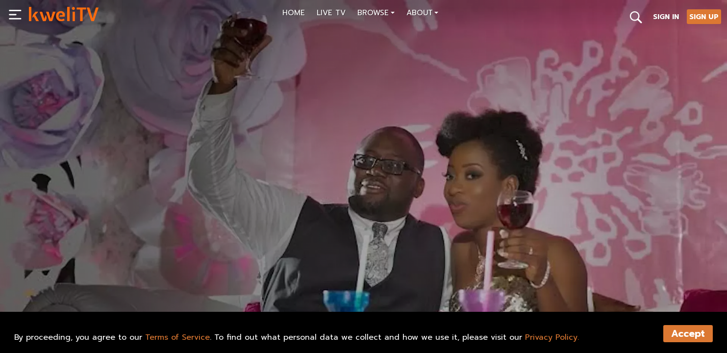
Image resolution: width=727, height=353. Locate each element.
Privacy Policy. (552, 337)
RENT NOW (127, 281)
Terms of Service (177, 337)
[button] (376, 14)
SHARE (174, 281)
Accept (688, 334)
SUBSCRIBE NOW (63, 281)
